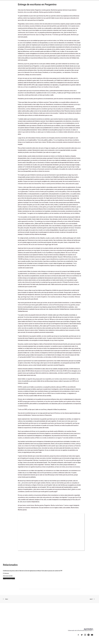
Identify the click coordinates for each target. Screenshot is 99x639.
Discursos (6, 573)
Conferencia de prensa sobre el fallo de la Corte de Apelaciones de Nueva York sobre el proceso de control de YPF (32, 570)
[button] (78, 635)
